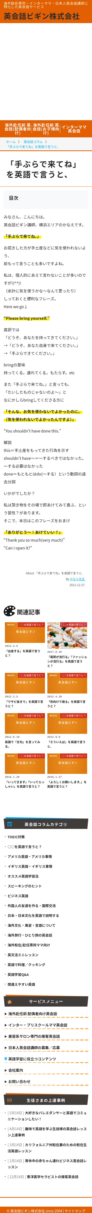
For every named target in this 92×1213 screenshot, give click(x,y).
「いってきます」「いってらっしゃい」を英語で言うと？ (24, 782)
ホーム (11, 141)
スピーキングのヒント (25, 883)
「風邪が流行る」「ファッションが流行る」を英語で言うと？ (67, 660)
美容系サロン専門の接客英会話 (34, 1034)
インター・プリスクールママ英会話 (37, 1023)
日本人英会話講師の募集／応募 (34, 1046)
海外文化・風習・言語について (32, 923)
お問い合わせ (19, 1080)
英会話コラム (33, 141)
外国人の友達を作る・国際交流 (32, 903)
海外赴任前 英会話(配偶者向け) (17, 129)
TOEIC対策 (16, 834)
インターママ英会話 (74, 129)
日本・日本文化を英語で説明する (33, 913)
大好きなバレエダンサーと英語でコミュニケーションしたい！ (47, 1113)
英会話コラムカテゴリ (37, 822)
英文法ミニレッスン (23, 952)
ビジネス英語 (18, 893)
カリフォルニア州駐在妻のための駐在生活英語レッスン (47, 1145)
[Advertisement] (46, 72)
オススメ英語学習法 (23, 874)
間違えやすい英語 (21, 982)
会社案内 (15, 1068)
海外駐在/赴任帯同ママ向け (29, 942)
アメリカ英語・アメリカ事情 (30, 854)
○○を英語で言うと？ (31, 624)
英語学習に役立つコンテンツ (32, 1057)
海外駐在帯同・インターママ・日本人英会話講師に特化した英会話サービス (46, 4)
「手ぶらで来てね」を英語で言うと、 (33, 146)
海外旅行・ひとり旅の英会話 (30, 933)
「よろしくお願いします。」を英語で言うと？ (67, 782)
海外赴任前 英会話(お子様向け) (46, 129)
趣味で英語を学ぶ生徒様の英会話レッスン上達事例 (47, 1129)
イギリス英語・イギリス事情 (30, 864)
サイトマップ (75, 1208)
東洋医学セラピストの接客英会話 (52, 1174)
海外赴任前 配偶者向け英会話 (32, 1012)
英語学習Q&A (18, 972)
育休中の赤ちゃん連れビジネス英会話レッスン (47, 1161)
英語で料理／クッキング (26, 962)
